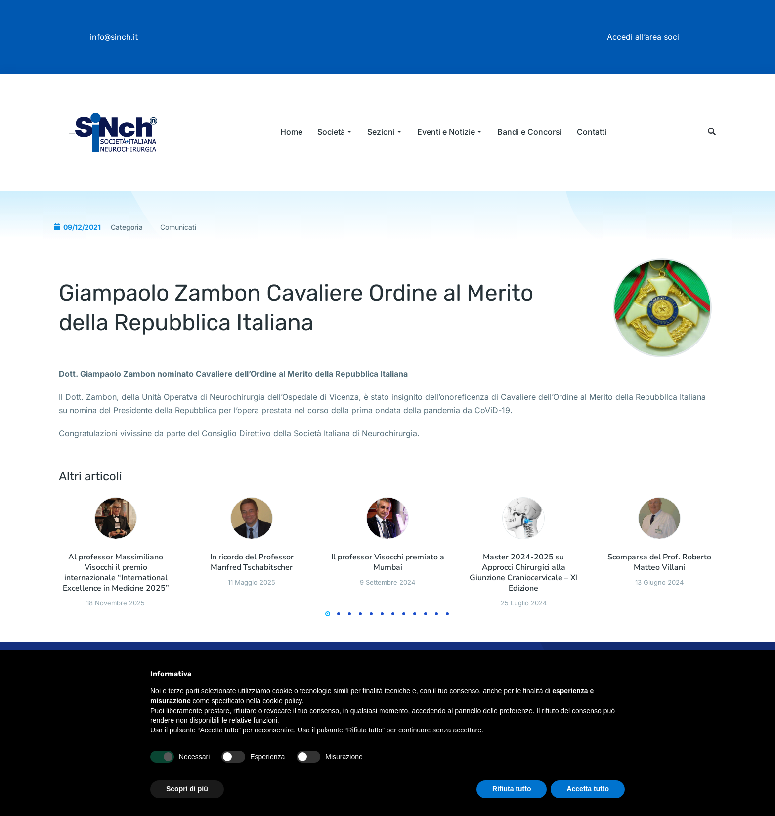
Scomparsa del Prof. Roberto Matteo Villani (659, 608)
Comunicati (178, 273)
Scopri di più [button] (187, 789)
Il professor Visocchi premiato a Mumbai (387, 608)
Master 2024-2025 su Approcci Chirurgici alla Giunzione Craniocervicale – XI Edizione (524, 618)
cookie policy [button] (281, 701)
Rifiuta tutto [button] (511, 789)
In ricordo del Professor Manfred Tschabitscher (252, 608)
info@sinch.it (114, 37)
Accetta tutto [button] (587, 789)
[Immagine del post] (115, 564)
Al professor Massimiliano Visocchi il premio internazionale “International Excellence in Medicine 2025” (116, 618)
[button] (711, 155)
